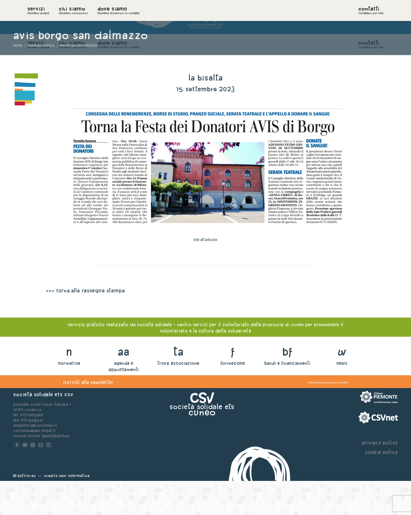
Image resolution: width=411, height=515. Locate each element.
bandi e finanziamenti (287, 397)
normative (69, 397)
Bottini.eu (27, 510)
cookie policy (381, 486)
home (33, 17)
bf (287, 385)
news (342, 397)
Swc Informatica (74, 510)
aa (123, 385)
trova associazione (178, 397)
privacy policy (380, 476)
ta (178, 385)
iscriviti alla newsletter (88, 416)
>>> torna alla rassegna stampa (85, 324)
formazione (232, 397)
